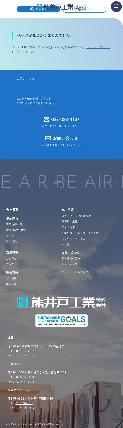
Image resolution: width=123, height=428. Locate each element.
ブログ (10, 264)
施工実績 (68, 209)
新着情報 (12, 252)
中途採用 (11, 284)
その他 (65, 244)
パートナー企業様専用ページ (79, 272)
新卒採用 (11, 278)
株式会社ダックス (18, 390)
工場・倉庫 (68, 227)
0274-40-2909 (24, 403)
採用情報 (12, 272)
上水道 (10, 235)
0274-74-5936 (24, 377)
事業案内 (12, 218)
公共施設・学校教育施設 (76, 216)
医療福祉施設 (69, 221)
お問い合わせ (71, 252)
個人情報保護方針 (72, 258)
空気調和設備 (14, 224)
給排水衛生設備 (15, 230)
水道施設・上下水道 (73, 238)
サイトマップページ (98, 47)
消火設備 (11, 241)
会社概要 (12, 209)
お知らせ (11, 258)
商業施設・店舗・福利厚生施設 (80, 233)
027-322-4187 (24, 351)
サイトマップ (69, 264)
